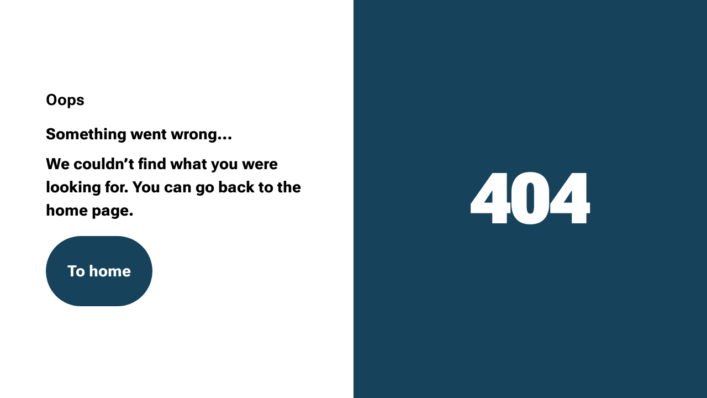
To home (99, 271)
